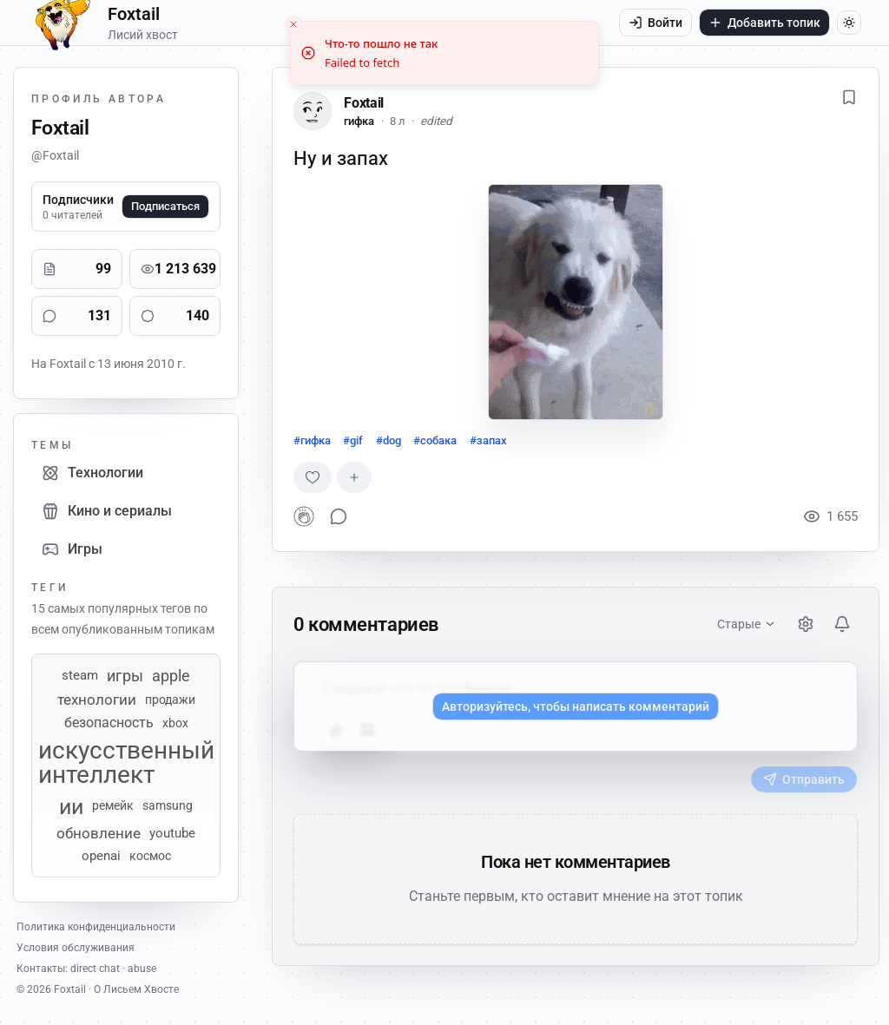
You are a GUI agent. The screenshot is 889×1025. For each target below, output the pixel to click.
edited (436, 121)
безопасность (109, 723)
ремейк (113, 806)
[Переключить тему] (849, 22)
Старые (746, 624)
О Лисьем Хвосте (136, 989)
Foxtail (364, 103)
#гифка (312, 440)
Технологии (92, 473)
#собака (435, 440)
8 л (397, 121)
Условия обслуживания (75, 948)
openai (101, 856)
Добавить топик (764, 23)
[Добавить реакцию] (354, 477)
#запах (488, 440)
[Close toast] (293, 14)
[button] (575, 302)
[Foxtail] (312, 111)
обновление (98, 833)
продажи (170, 699)
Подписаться (165, 206)
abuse (142, 969)
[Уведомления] (842, 624)
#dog (388, 440)
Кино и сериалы (107, 511)
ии (71, 807)
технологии (96, 700)
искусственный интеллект (126, 763)
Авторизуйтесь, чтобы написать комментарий (575, 706)
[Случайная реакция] (312, 477)
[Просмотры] (148, 269)
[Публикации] (49, 269)
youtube (172, 833)
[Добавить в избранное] (849, 97)
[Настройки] (805, 624)
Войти (655, 23)
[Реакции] (148, 316)
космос (150, 856)
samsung (167, 806)
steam (80, 675)
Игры (72, 549)
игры (125, 676)
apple (171, 676)
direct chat (95, 969)
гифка (359, 121)
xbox (175, 723)
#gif (353, 440)
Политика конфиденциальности (95, 927)
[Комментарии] (49, 316)
